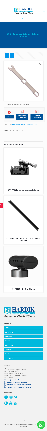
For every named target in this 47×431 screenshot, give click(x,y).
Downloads (9, 345)
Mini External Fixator (30, 124)
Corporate (9, 332)
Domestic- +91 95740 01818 (15, 382)
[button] (40, 64)
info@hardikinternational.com (17, 380)
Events (7, 354)
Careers (8, 350)
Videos (7, 341)
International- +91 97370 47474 (17, 385)
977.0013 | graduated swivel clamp (23, 190)
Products (8, 336)
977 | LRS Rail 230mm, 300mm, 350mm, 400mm (23, 239)
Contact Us (9, 358)
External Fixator (17, 124)
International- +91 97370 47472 (17, 387)
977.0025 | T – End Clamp (23, 289)
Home (7, 328)
